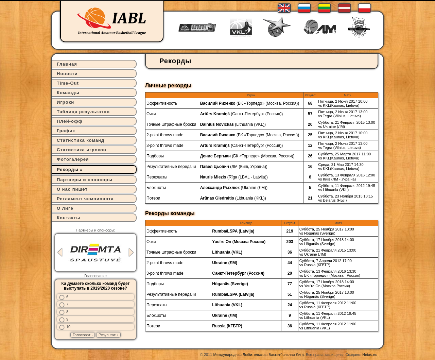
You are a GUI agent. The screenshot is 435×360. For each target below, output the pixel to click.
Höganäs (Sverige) (230, 283)
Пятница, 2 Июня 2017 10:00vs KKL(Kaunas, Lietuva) (342, 103)
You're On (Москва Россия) (238, 241)
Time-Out (68, 83)
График (66, 130)
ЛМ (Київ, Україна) (248, 166)
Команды (68, 92)
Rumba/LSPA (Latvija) (233, 231)
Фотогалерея (73, 159)
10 (68, 327)
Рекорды (68, 169)
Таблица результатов (83, 111)
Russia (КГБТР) (227, 326)
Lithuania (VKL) (250, 124)
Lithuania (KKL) (251, 198)
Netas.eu (369, 355)
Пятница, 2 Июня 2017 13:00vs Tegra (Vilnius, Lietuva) (342, 114)
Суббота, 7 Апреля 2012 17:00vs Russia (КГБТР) (325, 263)
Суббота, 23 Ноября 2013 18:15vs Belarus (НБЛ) (345, 198)
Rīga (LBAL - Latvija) (247, 177)
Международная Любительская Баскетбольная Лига (258, 355)
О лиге (65, 208)
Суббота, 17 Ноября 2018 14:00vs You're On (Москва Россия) (326, 284)
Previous (60, 252)
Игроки (65, 102)
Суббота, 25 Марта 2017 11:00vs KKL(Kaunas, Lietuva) (344, 156)
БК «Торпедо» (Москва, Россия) (268, 103)
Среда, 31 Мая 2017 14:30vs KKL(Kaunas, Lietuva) (340, 166)
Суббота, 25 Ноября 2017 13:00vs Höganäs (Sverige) (326, 231)
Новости (67, 73)
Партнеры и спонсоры (84, 179)
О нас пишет (72, 189)
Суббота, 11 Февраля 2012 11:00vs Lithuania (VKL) (327, 326)
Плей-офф (70, 121)
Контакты (68, 217)
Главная (67, 64)
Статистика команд (80, 140)
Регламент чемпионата (85, 198)
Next (131, 252)
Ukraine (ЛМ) (254, 187)
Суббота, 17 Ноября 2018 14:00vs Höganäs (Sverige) (326, 242)
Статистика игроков (81, 149)
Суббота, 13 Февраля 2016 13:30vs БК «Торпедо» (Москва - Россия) (329, 273)
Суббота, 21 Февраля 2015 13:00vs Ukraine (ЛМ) (346, 124)
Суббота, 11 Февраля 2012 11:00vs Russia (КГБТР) (327, 305)
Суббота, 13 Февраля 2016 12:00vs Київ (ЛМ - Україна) (346, 177)
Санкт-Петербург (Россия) (256, 114)
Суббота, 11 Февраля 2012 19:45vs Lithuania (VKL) (346, 188)
